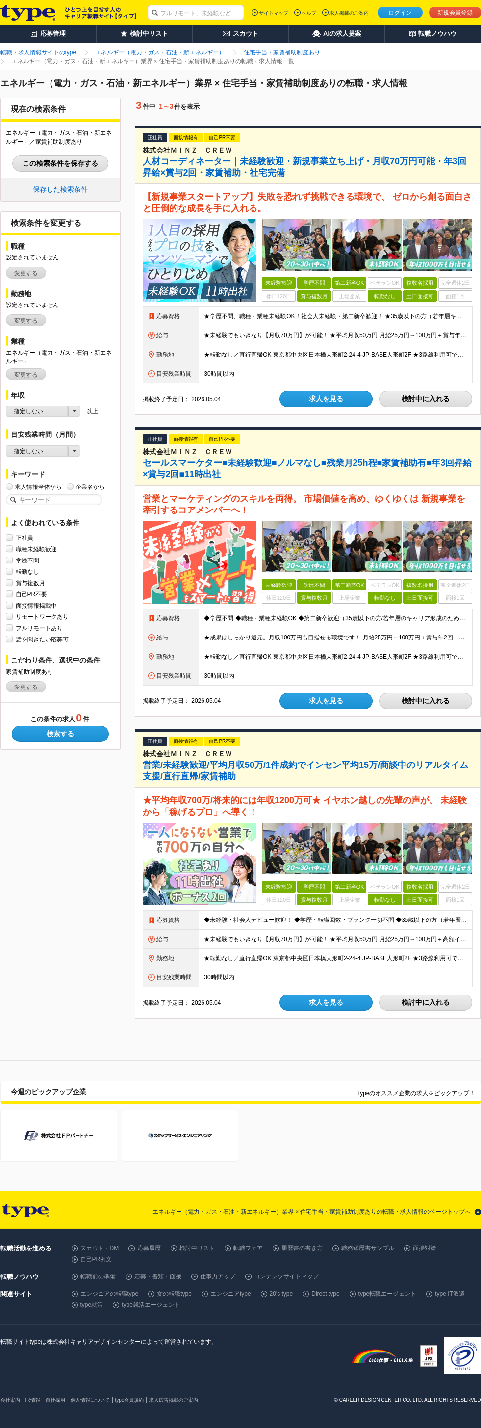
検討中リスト (197, 1248)
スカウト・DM (99, 1248)
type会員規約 (129, 1399)
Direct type (325, 1293)
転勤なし (27, 571)
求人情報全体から (38, 486)
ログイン (400, 12)
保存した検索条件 (60, 189)
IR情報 (32, 1399)
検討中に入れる (426, 399)
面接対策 (424, 1248)
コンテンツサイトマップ (286, 1276)
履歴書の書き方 (302, 1248)
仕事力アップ (217, 1276)
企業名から (90, 486)
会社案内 (10, 1399)
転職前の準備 (98, 1276)
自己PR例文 (96, 1259)
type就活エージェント (151, 1304)
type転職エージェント (387, 1293)
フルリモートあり (39, 628)
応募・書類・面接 (157, 1276)
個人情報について (90, 1399)
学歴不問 (27, 560)
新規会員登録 (455, 12)
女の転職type (174, 1293)
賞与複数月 (30, 582)
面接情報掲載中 (36, 605)
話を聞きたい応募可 (42, 639)
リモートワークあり (42, 616)
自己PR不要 (32, 594)
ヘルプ (309, 13)
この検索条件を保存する (60, 163)
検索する (60, 734)
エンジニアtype (230, 1293)
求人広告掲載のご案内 (173, 1399)
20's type (281, 1293)
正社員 (24, 537)
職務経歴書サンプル (367, 1248)
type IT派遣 (450, 1293)
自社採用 (55, 1399)
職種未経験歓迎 (36, 549)
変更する (26, 273)
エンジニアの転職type (109, 1293)
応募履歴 (149, 1248)
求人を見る (326, 399)
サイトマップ (273, 13)
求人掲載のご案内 (349, 13)
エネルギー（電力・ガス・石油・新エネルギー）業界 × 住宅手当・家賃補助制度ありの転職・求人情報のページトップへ (311, 1211)
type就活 (91, 1304)
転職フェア (248, 1248)
